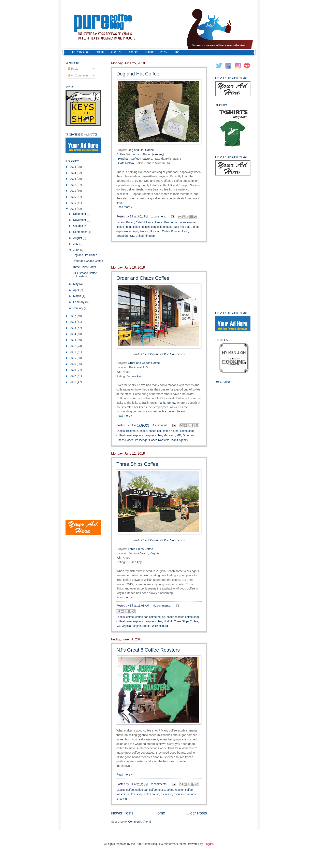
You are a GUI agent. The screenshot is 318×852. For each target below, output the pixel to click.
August (78, 238)
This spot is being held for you (82, 134)
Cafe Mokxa (126, 163)
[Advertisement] (159, 254)
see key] (158, 154)
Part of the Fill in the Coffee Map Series (159, 354)
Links (176, 52)
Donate (149, 52)
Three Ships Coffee (137, 464)
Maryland (169, 435)
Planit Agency (166, 402)
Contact (133, 52)
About (100, 52)
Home (160, 813)
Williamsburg (160, 625)
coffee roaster (187, 222)
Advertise (116, 52)
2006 (73, 382)
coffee (156, 222)
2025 (73, 166)
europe (133, 231)
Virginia (126, 625)
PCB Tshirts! (221, 105)
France (144, 231)
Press (163, 52)
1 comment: (159, 216)
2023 (73, 178)
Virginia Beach (141, 625)
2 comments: (159, 784)
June (76, 250)
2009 (73, 364)
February (79, 302)
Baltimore (132, 430)
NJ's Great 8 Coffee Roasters (148, 650)
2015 (73, 327)
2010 (73, 357)
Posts (73, 68)
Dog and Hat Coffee (137, 73)
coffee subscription (144, 226)
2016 (73, 321)
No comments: (162, 605)
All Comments (78, 75)
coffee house (169, 222)
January (78, 308)
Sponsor (70, 87)
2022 (73, 184)
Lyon (185, 231)
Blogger (208, 844)
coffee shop (123, 226)
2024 (73, 172)
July (76, 243)
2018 (73, 208)
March (77, 296)
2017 (73, 315)
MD (179, 435)
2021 (73, 190)
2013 (73, 339)
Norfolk (168, 621)
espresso (122, 231)
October (78, 225)
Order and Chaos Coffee (142, 278)
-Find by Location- (80, 52)
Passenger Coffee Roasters (152, 440)
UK (132, 235)
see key (136, 376)
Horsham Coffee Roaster (165, 231)
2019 (73, 202)
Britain (130, 222)
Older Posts (196, 813)
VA (118, 625)
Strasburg (122, 235)
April (76, 290)
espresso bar (154, 435)
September (80, 231)
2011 (73, 352)
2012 (73, 345)
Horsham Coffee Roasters (135, 158)
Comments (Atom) (139, 821)
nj (126, 798)
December (80, 213)
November (80, 220)
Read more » (124, 207)
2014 (73, 334)
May (76, 284)
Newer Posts (122, 813)
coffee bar (155, 430)
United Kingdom (145, 235)
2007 (73, 376)
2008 (73, 369)
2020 (73, 196)
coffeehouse (164, 226)
